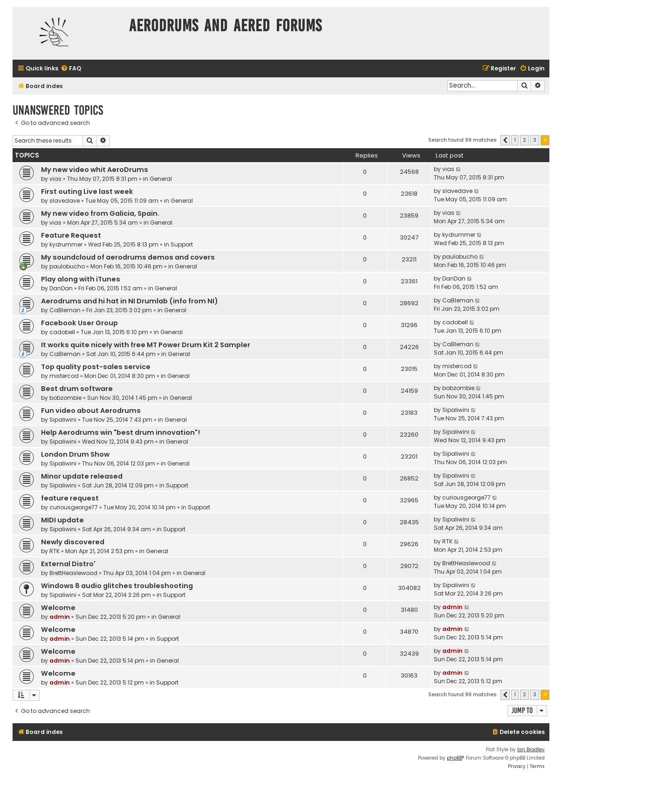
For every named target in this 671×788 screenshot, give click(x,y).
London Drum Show (75, 454)
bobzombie (65, 398)
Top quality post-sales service (96, 366)
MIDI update (62, 520)
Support (182, 244)
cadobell (62, 332)
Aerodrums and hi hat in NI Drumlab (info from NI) (129, 301)
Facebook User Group (79, 323)
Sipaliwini (62, 420)
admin (59, 617)
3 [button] (534, 140)
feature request (70, 498)
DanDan (61, 288)
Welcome (58, 607)
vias (55, 179)
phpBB (454, 757)
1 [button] (515, 140)
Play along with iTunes (80, 279)
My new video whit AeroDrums (94, 169)
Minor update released (82, 476)
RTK (54, 551)
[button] (505, 140)
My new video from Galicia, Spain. (100, 213)
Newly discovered (72, 542)
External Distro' (68, 564)
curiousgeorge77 (73, 507)
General (161, 179)
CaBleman (65, 310)
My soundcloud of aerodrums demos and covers (128, 257)
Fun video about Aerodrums (91, 410)
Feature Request (71, 235)
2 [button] (524, 140)
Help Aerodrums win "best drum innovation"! (120, 432)
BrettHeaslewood (73, 573)
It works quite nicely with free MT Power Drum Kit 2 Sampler (145, 344)
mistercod (64, 376)
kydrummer (65, 244)
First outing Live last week (87, 191)
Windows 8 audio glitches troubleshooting (117, 585)
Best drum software (77, 388)
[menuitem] (71, 68)
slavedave (64, 201)
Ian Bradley (531, 749)
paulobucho (67, 266)
